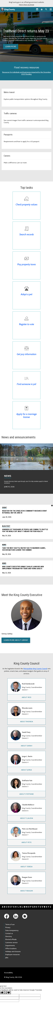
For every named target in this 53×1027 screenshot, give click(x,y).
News (7, 475)
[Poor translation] (7, 992)
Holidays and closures (13, 951)
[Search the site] (46, 9)
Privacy (7, 927)
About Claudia (26, 818)
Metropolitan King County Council (35, 669)
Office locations (10, 948)
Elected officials (11, 939)
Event (4, 508)
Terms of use (10, 924)
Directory (8, 936)
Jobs (6, 958)
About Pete (26, 842)
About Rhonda (26, 722)
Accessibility (8, 973)
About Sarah (26, 746)
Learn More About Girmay (16, 640)
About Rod (26, 697)
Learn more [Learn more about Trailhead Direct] (10, 46)
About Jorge (26, 770)
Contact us (9, 933)
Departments (10, 945)
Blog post (6, 526)
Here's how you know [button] (26, 5)
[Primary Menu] (50, 9)
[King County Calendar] (37, 9)
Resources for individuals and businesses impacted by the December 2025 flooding (26, 73)
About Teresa (26, 867)
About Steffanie (26, 794)
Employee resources (12, 954)
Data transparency (11, 930)
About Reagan (26, 891)
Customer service (11, 942)
